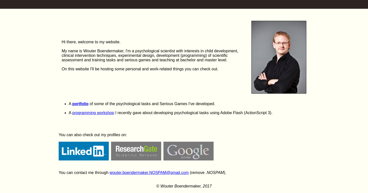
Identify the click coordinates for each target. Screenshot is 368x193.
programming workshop (93, 113)
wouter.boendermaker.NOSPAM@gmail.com (149, 172)
